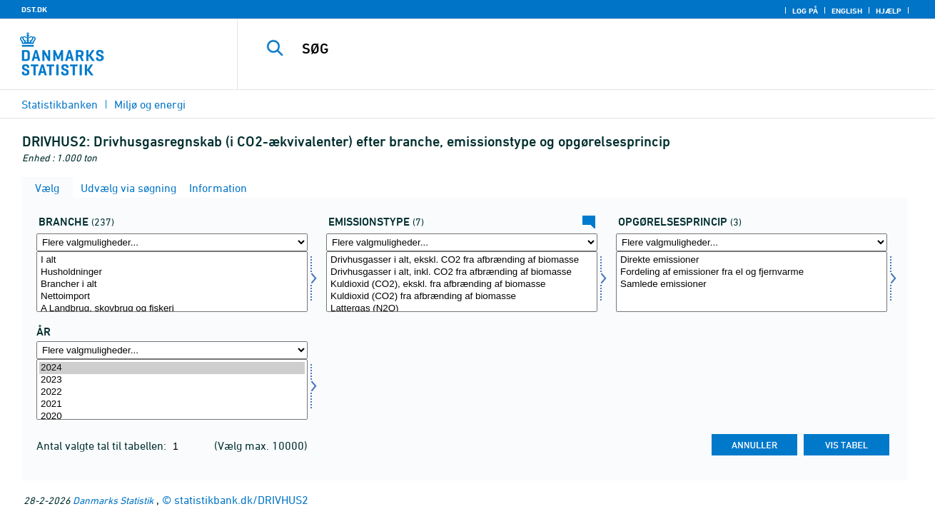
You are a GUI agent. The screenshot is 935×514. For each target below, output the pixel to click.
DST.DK (34, 9)
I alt (172, 260)
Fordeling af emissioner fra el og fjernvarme (751, 272)
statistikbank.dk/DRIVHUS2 (241, 499)
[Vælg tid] (172, 389)
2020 (172, 416)
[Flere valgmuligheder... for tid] (172, 350)
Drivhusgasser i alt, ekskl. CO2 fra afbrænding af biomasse (462, 260)
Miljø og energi (150, 104)
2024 (172, 368)
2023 (172, 380)
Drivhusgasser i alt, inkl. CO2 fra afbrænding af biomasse (462, 272)
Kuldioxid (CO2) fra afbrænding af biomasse (462, 297)
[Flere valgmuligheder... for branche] (172, 242)
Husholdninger (172, 272)
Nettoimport (172, 297)
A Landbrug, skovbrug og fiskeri (172, 309)
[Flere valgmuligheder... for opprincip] (751, 242)
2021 (172, 404)
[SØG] (571, 48)
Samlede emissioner (751, 284)
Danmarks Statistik (113, 500)
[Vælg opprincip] (751, 281)
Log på (805, 11)
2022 (172, 392)
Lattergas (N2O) (462, 309)
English (847, 11)
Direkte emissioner (751, 260)
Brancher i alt (172, 284)
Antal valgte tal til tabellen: (102, 445)
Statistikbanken (59, 104)
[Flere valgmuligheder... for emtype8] (461, 242)
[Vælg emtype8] (461, 281)
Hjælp (888, 11)
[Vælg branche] (172, 281)
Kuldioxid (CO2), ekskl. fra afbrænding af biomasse (462, 284)
